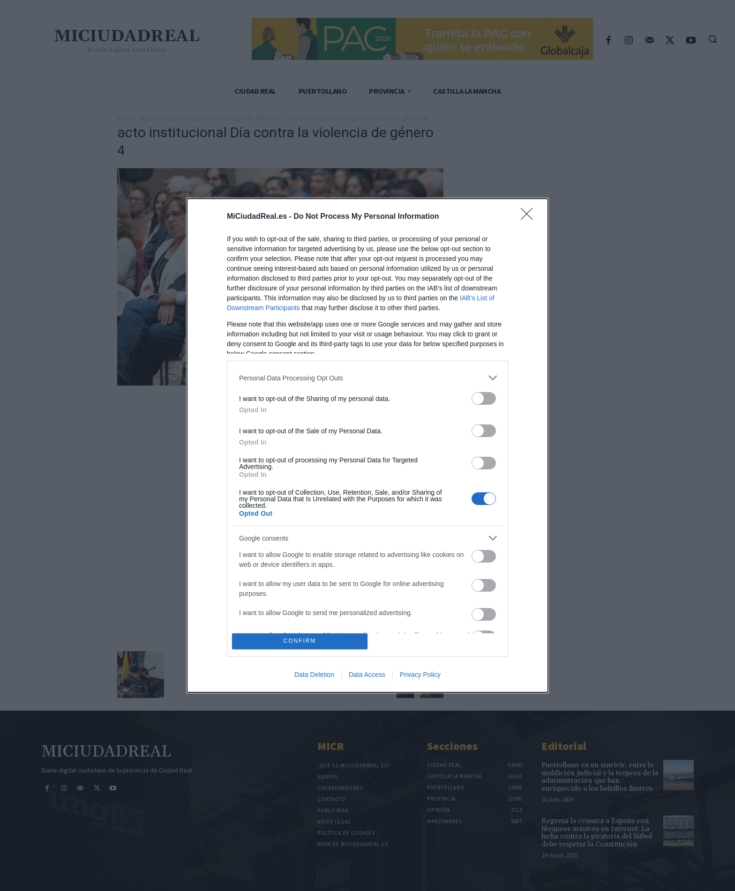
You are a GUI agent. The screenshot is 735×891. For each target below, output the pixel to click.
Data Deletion (314, 674)
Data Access (367, 674)
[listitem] (367, 378)
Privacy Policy (420, 674)
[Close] (530, 217)
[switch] (484, 398)
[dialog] (367, 445)
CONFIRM (299, 641)
